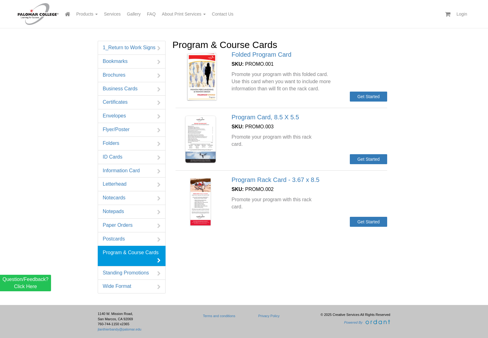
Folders (132, 143)
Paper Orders (132, 225)
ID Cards (132, 157)
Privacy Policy (268, 316)
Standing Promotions (132, 273)
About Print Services (184, 14)
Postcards (132, 239)
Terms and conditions (219, 316)
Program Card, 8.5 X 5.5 (265, 117)
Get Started (368, 96)
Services (112, 14)
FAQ (151, 14)
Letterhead (132, 184)
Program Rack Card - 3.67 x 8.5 (275, 179)
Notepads (132, 212)
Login (462, 14)
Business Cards (132, 89)
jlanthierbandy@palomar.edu (119, 329)
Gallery (134, 14)
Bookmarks (132, 61)
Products (87, 14)
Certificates (132, 102)
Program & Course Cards (132, 256)
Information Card (132, 171)
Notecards (132, 198)
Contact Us (222, 14)
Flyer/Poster (132, 130)
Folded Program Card (261, 54)
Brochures (132, 75)
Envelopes (132, 116)
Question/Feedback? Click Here (25, 283)
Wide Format (132, 286)
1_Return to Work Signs (132, 48)
